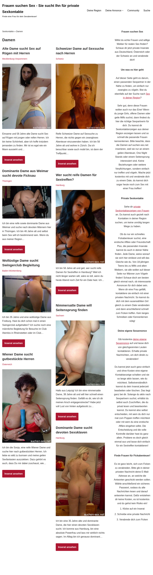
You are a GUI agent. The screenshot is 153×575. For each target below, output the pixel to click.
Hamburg (60, 185)
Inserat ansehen (12, 161)
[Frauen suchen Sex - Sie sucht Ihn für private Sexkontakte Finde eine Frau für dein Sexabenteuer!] (41, 10)
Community (133, 10)
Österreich (7, 364)
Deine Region (93, 10)
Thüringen (7, 181)
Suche (146, 10)
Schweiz (60, 59)
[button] (122, 10)
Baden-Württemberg (12, 271)
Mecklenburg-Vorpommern (15, 59)
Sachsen (60, 316)
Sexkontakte (8, 31)
